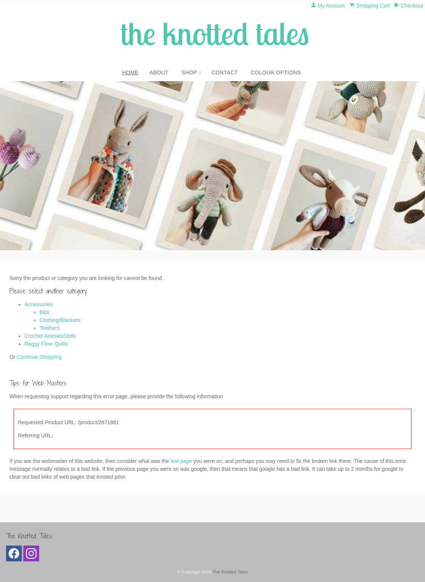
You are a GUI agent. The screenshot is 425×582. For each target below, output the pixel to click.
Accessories (38, 304)
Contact (225, 73)
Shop (189, 73)
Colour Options (276, 73)
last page (181, 461)
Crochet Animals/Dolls (50, 336)
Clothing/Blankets (60, 320)
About (159, 73)
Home (130, 73)
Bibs (45, 312)
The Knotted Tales (230, 571)
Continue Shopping (39, 357)
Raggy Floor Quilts (46, 344)
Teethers (50, 328)
